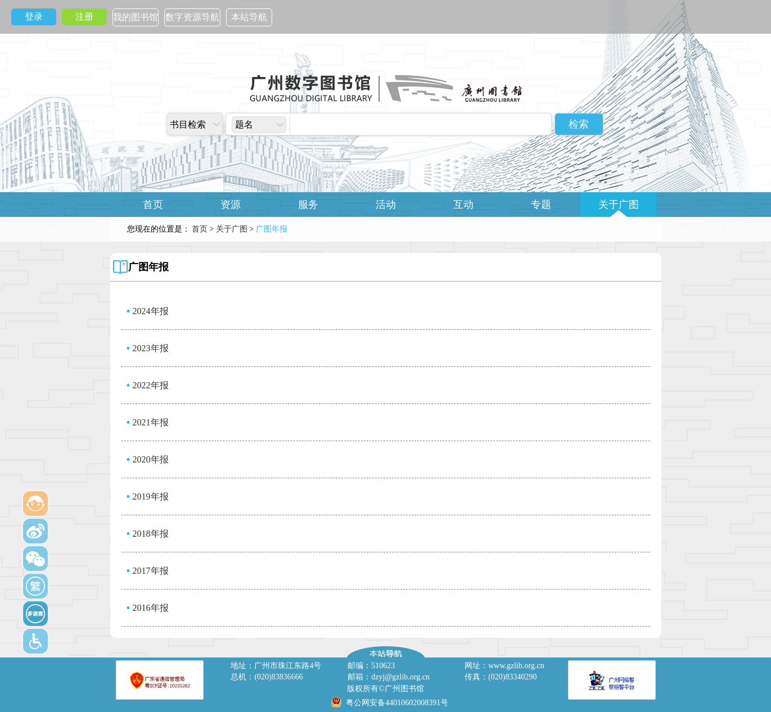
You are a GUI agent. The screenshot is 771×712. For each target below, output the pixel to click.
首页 (153, 204)
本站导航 (249, 17)
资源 (230, 204)
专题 (541, 204)
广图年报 (148, 267)
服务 (308, 204)
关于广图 (618, 204)
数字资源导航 (192, 17)
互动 (463, 204)
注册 (84, 16)
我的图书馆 (135, 17)
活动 (386, 204)
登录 (34, 16)
